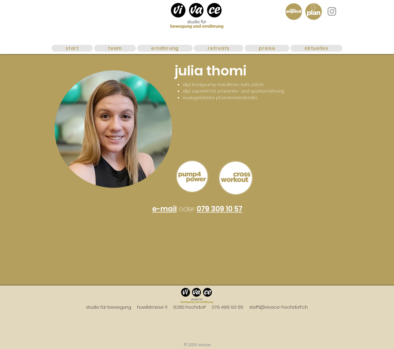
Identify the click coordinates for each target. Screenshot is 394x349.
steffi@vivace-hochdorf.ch (278, 307)
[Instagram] (332, 11)
